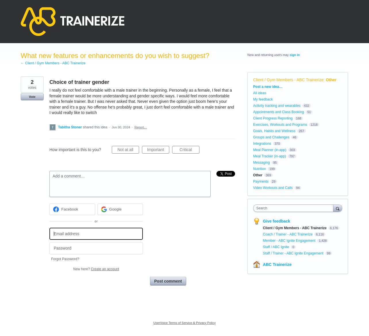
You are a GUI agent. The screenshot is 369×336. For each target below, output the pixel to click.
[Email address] (96, 234)
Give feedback (276, 221)
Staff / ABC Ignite (276, 247)
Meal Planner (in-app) (269, 150)
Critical (189, 150)
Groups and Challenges (271, 137)
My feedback (263, 99)
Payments (260, 181)
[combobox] (294, 208)
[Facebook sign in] (72, 209)
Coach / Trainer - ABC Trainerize (288, 234)
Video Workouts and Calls (273, 188)
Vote (32, 97)
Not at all (128, 150)
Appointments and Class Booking (278, 112)
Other (331, 80)
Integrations (262, 144)
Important (158, 150)
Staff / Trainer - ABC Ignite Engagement (293, 253)
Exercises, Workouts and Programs (280, 125)
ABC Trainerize (277, 264)
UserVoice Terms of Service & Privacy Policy (184, 323)
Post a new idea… (267, 87)
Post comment (168, 281)
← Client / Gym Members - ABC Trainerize (53, 63)
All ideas (259, 93)
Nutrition (259, 169)
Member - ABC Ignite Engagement (289, 241)
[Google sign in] (120, 209)
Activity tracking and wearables (277, 106)
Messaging (261, 163)
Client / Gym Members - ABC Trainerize (288, 80)
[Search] (337, 208)
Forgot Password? (65, 259)
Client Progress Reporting (273, 118)
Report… (140, 127)
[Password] (96, 248)
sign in (295, 55)
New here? (96, 269)
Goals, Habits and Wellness (274, 131)
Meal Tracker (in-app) (269, 156)
